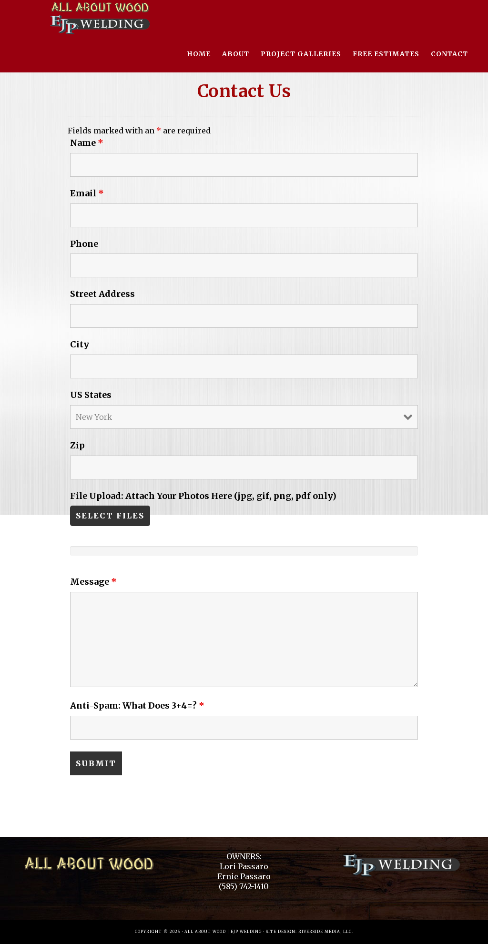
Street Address (102, 293)
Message (93, 581)
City (79, 344)
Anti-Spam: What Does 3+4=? (137, 705)
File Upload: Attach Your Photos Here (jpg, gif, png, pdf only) (203, 495)
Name (86, 142)
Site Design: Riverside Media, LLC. (309, 931)
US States (91, 394)
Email (87, 193)
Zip (77, 445)
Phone (84, 243)
